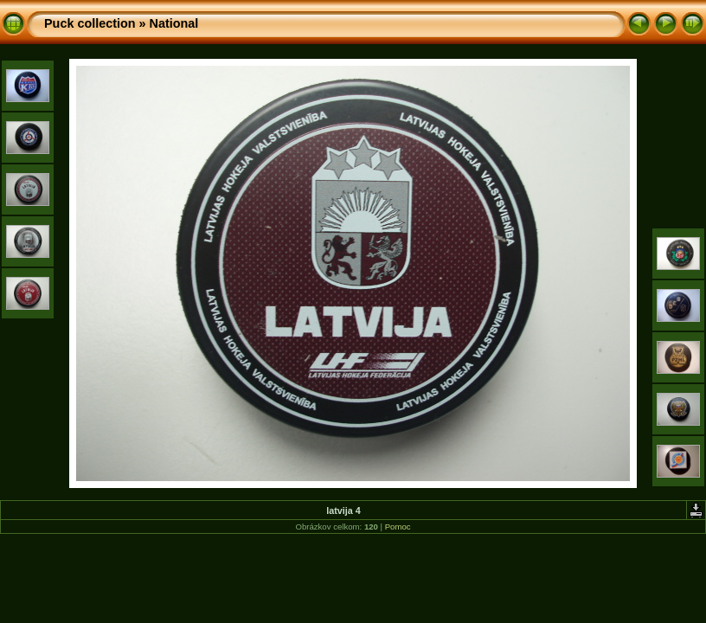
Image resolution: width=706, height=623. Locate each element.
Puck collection (90, 23)
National (174, 23)
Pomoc (398, 526)
